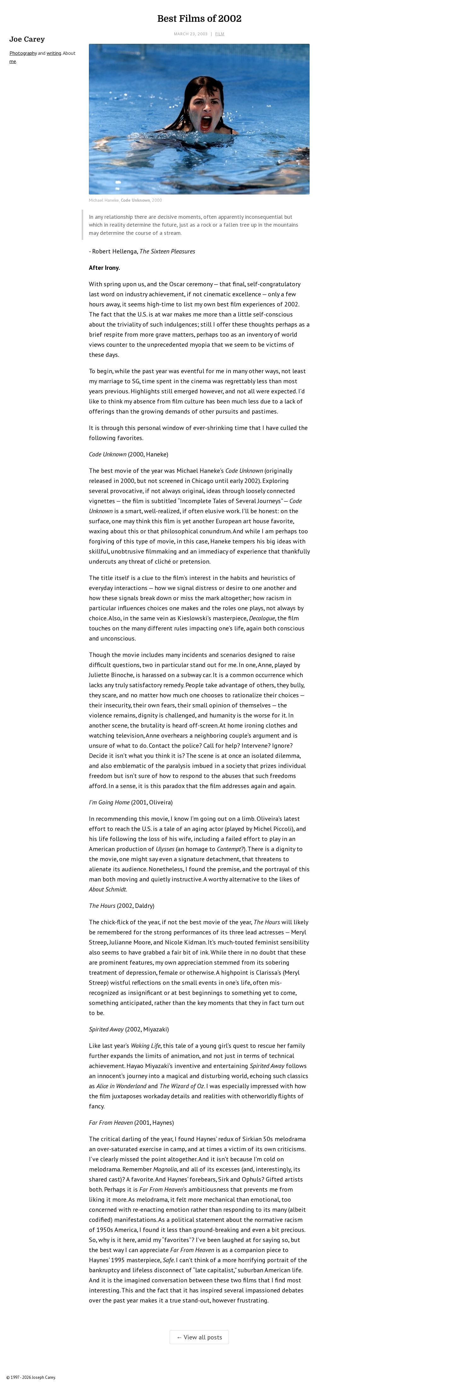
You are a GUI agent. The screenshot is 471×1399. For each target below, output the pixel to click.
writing (54, 53)
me (12, 61)
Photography (23, 53)
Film (219, 34)
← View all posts (199, 1337)
